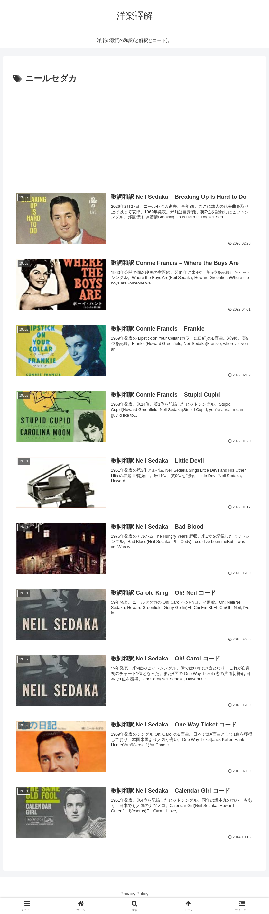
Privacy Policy (134, 893)
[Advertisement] (134, 134)
